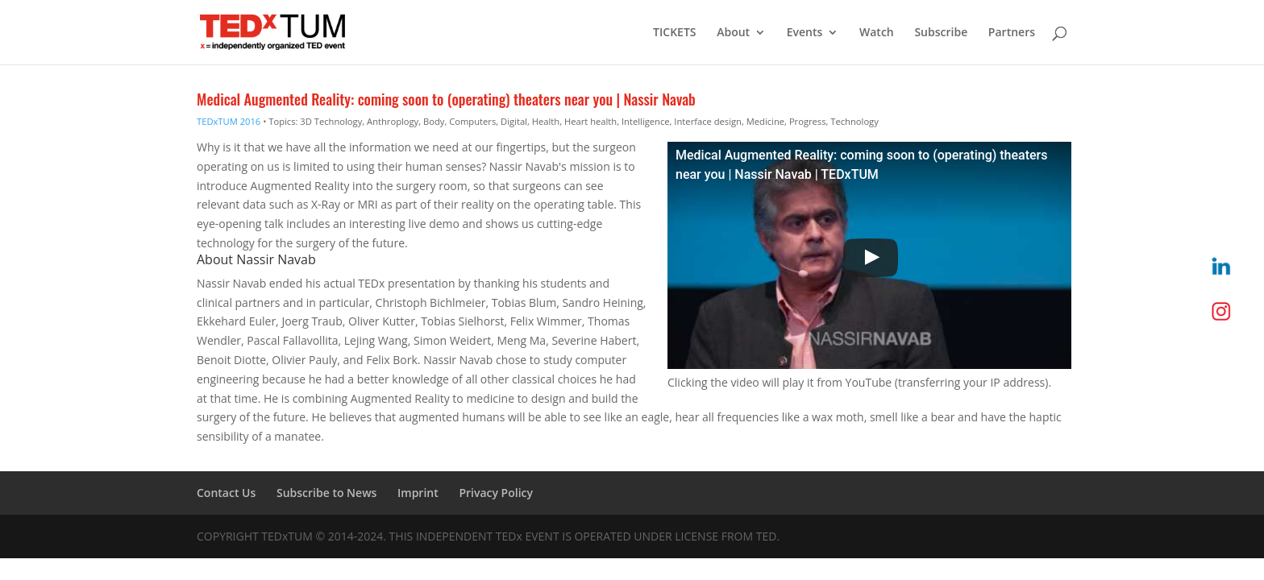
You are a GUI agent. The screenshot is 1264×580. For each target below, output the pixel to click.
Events (805, 33)
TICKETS (674, 33)
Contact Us (226, 492)
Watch (876, 33)
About (733, 33)
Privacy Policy (496, 492)
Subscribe (940, 33)
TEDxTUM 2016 (228, 121)
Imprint (418, 492)
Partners (1011, 33)
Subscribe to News (326, 492)
